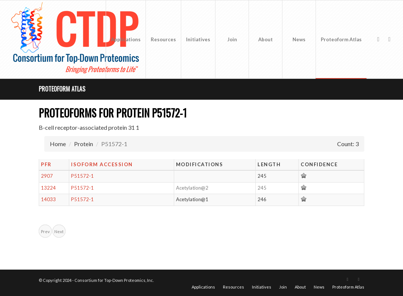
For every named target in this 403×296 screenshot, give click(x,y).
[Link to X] (378, 39)
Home (58, 143)
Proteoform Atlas (62, 88)
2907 (47, 176)
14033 (48, 199)
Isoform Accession (102, 164)
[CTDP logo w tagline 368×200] (76, 39)
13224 (48, 188)
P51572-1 (82, 176)
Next (59, 231)
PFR (46, 164)
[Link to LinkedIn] (389, 39)
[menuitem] (125, 39)
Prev (45, 231)
